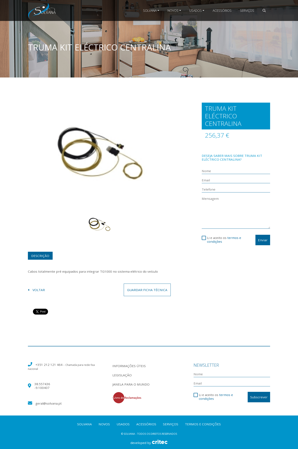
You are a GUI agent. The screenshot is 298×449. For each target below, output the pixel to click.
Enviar (263, 240)
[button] (264, 10)
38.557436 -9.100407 (42, 386)
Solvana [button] (150, 10)
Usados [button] (195, 10)
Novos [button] (173, 10)
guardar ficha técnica (147, 290)
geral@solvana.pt (48, 403)
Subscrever (259, 397)
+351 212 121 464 (49, 365)
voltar (36, 290)
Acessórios (222, 10)
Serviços (247, 10)
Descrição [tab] (40, 256)
